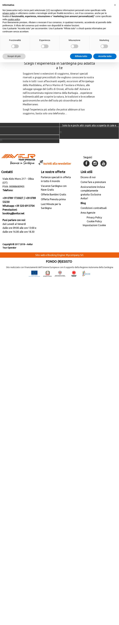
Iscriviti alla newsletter (57, 510)
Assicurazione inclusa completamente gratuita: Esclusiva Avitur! (93, 539)
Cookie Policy (94, 568)
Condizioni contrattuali (94, 554)
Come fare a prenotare (93, 528)
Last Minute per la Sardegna (51, 552)
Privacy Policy (94, 564)
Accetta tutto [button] (105, 53)
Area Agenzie (88, 559)
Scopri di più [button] (14, 53)
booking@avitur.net (13, 560)
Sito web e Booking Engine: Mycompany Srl (59, 601)
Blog (83, 549)
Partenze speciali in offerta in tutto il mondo (56, 525)
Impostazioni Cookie (94, 572)
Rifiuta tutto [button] (81, 53)
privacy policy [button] (8, 10)
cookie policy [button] (14, 16)
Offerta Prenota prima (53, 545)
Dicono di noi (88, 523)
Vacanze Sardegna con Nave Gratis (54, 534)
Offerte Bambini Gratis (53, 541)
